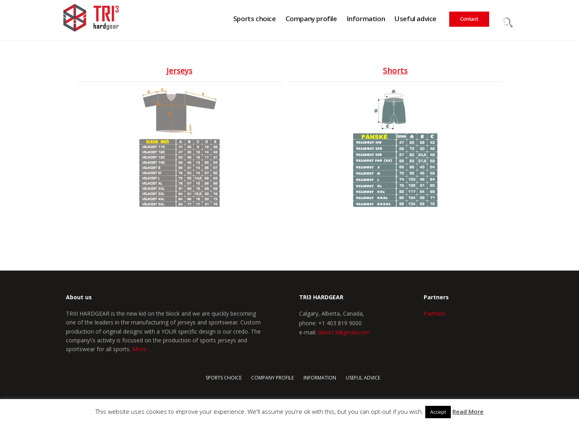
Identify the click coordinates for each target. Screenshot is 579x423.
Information (319, 377)
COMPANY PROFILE (272, 377)
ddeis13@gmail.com (344, 332)
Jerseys (179, 70)
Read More (468, 411)
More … (142, 349)
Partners (435, 313)
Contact (469, 18)
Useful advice (363, 377)
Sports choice (224, 377)
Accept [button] (438, 411)
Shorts (395, 70)
